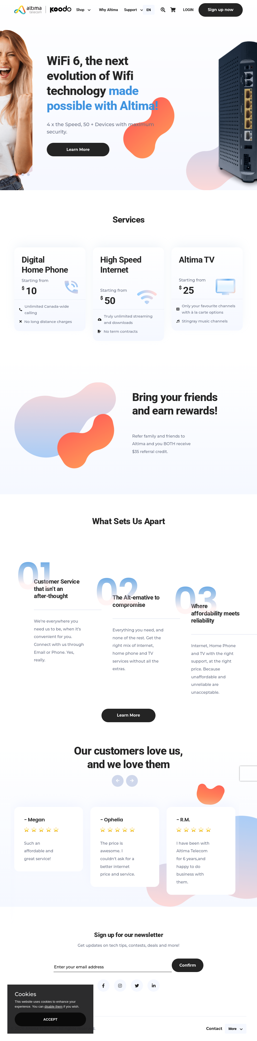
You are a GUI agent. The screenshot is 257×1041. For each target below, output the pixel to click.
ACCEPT (50, 1019)
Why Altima (108, 10)
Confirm (187, 965)
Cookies (25, 994)
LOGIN (188, 10)
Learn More (128, 715)
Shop (83, 10)
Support (133, 10)
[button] (11, 174)
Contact (214, 1028)
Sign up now (221, 9)
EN (148, 10)
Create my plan (32, 156)
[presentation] (118, 781)
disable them (53, 1006)
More (235, 1029)
